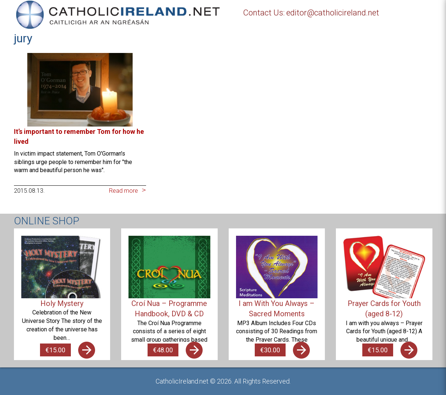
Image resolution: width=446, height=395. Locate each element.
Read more (123, 190)
